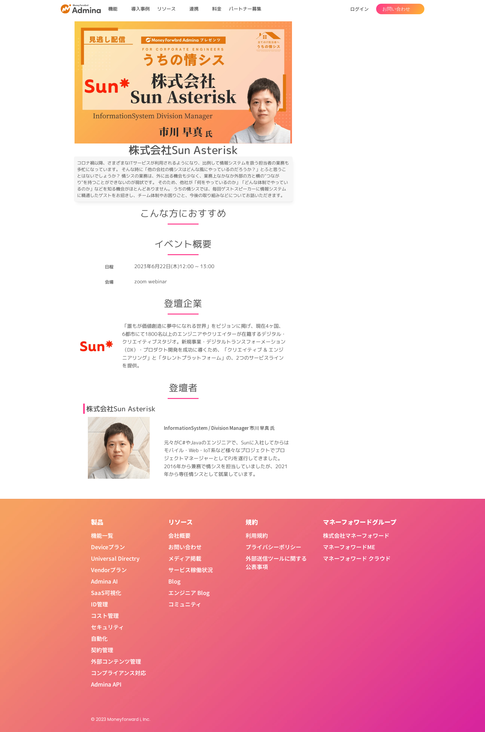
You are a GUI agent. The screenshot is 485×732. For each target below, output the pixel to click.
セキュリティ (107, 627)
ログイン (359, 9)
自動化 (99, 638)
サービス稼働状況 (190, 570)
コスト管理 (105, 615)
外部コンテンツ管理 (116, 661)
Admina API (106, 684)
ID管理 (99, 604)
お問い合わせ (185, 547)
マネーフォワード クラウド (357, 558)
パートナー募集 (245, 9)
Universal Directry (115, 558)
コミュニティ (184, 604)
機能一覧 (102, 535)
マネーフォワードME (349, 547)
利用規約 (257, 535)
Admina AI (104, 581)
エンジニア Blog (189, 593)
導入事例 (140, 9)
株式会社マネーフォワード (356, 535)
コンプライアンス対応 (118, 673)
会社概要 (179, 535)
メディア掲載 (184, 558)
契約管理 (102, 650)
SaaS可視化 (106, 593)
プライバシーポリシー (273, 547)
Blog (174, 581)
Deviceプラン (108, 547)
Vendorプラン (109, 570)
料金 (216, 9)
